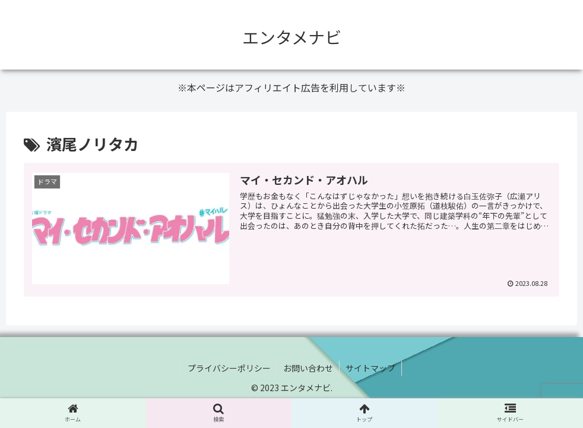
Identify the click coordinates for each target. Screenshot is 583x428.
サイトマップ (370, 368)
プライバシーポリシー (229, 368)
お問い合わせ (308, 368)
